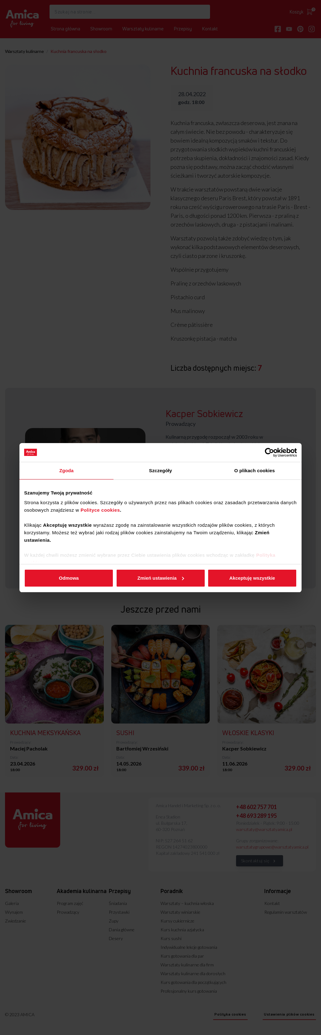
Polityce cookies (100, 510)
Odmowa (69, 578)
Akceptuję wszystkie (252, 578)
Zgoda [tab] (66, 470)
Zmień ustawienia (160, 578)
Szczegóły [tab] (160, 470)
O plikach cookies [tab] (254, 470)
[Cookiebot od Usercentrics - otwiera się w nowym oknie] (269, 452)
